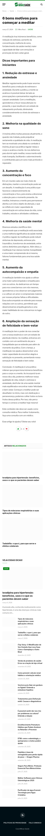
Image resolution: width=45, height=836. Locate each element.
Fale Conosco (35, 823)
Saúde (30, 29)
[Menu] (4, 4)
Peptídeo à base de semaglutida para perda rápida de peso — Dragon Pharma (30, 754)
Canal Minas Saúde (22, 829)
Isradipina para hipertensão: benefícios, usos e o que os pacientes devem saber (21, 478)
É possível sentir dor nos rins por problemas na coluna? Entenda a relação (29, 713)
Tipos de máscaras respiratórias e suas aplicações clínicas (26, 621)
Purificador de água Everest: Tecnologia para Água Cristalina (29, 792)
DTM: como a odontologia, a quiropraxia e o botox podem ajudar (29, 740)
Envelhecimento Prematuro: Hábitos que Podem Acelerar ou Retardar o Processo (29, 727)
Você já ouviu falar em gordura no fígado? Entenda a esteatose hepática (30, 687)
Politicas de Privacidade (15, 823)
